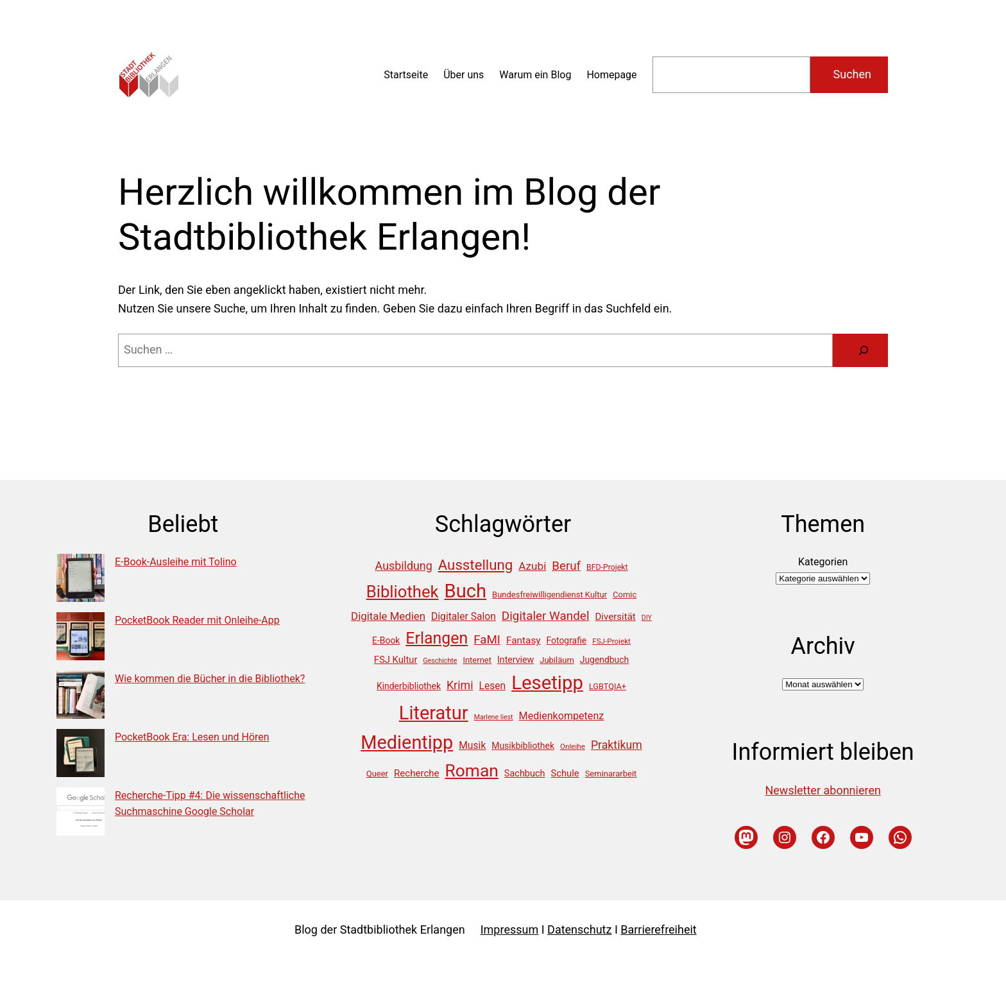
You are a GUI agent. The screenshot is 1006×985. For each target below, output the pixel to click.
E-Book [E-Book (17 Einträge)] (386, 640)
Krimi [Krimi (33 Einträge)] (460, 685)
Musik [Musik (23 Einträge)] (472, 745)
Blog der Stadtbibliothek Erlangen (379, 929)
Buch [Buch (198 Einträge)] (466, 591)
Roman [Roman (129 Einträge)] (472, 770)
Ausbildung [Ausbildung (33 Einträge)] (403, 565)
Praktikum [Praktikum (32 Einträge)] (616, 745)
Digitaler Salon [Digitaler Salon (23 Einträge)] (463, 616)
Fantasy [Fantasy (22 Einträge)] (523, 640)
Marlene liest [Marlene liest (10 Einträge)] (493, 717)
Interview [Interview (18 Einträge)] (515, 660)
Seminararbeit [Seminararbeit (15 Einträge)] (611, 773)
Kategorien (823, 562)
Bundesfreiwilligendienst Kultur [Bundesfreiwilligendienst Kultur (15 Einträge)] (549, 594)
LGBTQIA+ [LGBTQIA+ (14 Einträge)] (607, 686)
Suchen (852, 74)
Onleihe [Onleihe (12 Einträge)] (572, 746)
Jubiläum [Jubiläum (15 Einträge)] (557, 660)
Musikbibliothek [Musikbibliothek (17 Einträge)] (522, 746)
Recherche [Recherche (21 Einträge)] (416, 773)
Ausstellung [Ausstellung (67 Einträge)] (475, 564)
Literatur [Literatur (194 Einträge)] (433, 713)
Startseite (406, 75)
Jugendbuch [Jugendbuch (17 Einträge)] (604, 660)
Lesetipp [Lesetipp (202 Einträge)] (547, 683)
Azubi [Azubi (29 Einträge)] (532, 566)
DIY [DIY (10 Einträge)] (647, 617)
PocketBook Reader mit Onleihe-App (197, 620)
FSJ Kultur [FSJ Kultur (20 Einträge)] (396, 659)
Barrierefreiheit (658, 929)
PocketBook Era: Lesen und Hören (192, 737)
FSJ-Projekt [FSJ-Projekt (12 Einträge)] (611, 641)
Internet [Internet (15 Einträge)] (477, 660)
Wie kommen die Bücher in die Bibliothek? (210, 678)
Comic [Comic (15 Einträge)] (624, 594)
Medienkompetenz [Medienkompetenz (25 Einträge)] (561, 716)
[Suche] (863, 350)
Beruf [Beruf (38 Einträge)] (566, 566)
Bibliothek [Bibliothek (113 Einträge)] (402, 591)
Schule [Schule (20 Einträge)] (564, 773)
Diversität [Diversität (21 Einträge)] (615, 616)
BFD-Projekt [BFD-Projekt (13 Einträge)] (606, 567)
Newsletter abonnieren (822, 790)
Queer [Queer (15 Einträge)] (377, 773)
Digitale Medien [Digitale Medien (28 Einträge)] (388, 616)
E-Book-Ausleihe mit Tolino (176, 562)
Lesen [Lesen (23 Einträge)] (492, 686)
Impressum (510, 929)
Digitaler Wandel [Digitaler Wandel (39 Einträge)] (546, 615)
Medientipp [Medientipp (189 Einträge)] (407, 742)
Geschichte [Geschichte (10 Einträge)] (440, 660)
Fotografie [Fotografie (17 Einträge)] (567, 640)
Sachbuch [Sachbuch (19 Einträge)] (524, 773)
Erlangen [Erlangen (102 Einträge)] (436, 638)
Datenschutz (579, 929)
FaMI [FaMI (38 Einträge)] (486, 640)
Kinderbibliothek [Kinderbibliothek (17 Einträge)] (409, 686)
